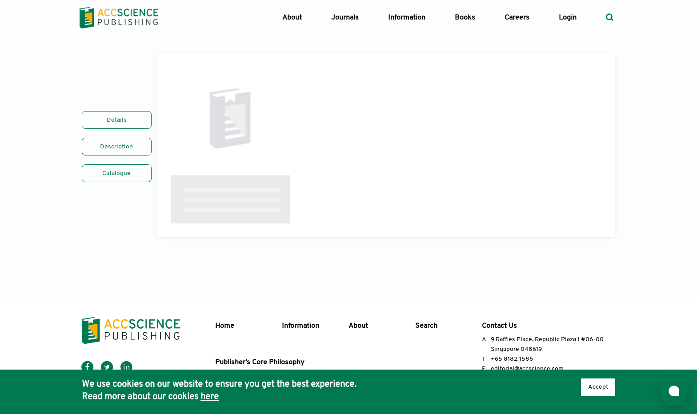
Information (300, 326)
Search (426, 326)
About (358, 326)
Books (465, 17)
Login (568, 17)
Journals (345, 17)
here (209, 397)
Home (224, 326)
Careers (517, 17)
